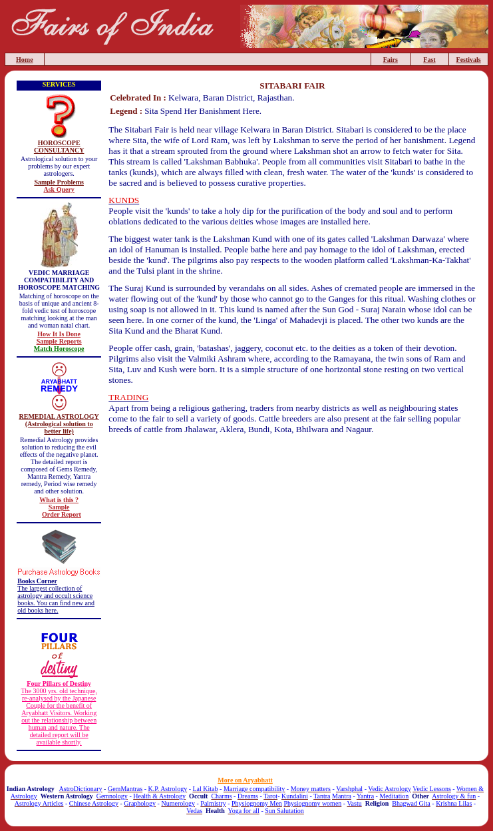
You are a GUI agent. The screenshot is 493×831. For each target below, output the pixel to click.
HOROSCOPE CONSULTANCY (59, 146)
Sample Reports (59, 341)
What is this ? (59, 499)
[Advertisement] (292, 475)
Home (24, 59)
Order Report (61, 514)
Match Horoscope (59, 348)
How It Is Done (59, 334)
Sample (59, 507)
